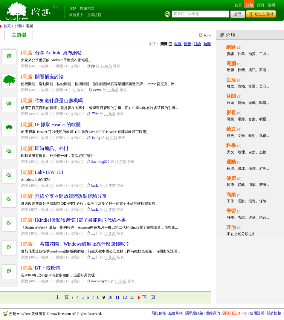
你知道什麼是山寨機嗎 (59, 100)
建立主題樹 (264, 14)
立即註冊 (94, 15)
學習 (231, 210)
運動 (231, 161)
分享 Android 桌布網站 (58, 52)
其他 (231, 227)
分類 (249, 5)
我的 (260, 5)
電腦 (231, 63)
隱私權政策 (194, 313)
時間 (207, 44)
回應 (187, 44)
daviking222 (100, 162)
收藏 (177, 44)
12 (125, 297)
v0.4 (55, 7)
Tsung (95, 138)
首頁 (238, 5)
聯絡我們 (213, 313)
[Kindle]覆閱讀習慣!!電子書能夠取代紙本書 (80, 220)
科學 (231, 145)
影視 (231, 112)
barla (95, 185)
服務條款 (175, 313)
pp (93, 66)
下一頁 (148, 297)
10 (110, 297)
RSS (207, 35)
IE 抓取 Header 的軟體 (58, 124)
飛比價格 (159, 313)
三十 (95, 114)
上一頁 (62, 297)
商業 (231, 194)
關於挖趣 (274, 313)
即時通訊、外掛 (51, 148)
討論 (197, 44)
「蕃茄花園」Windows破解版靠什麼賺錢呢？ (82, 243)
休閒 (231, 96)
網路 (231, 47)
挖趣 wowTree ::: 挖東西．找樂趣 (29, 10)
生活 (231, 79)
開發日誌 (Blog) (234, 313)
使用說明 (257, 313)
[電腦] (27, 52)
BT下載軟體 (47, 267)
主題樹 (19, 35)
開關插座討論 (49, 76)
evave (97, 90)
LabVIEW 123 (49, 172)
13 (132, 297)
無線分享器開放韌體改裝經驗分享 (71, 196)
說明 (271, 5)
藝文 (231, 128)
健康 (231, 178)
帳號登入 (76, 15)
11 (117, 297)
